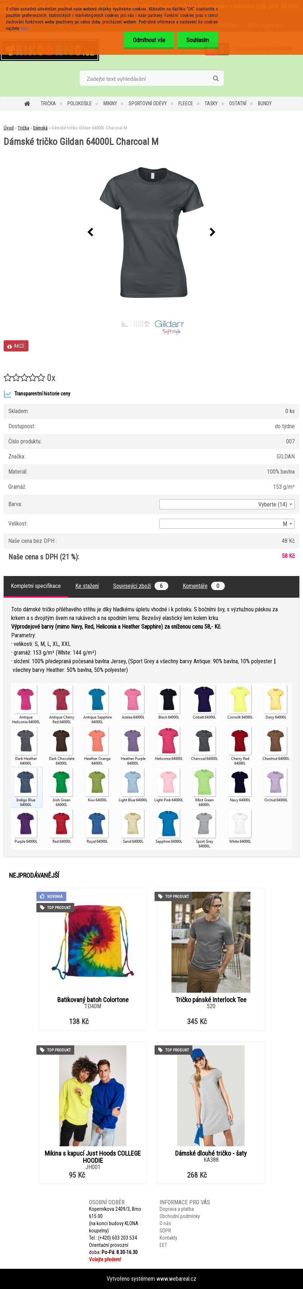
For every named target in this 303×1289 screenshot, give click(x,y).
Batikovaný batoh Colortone (93, 1000)
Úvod (9, 127)
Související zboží (140, 586)
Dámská (40, 127)
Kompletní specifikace (36, 586)
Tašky (211, 103)
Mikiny (110, 103)
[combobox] (227, 504)
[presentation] (90, 232)
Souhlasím (197, 40)
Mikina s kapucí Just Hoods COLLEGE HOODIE (93, 1157)
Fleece (185, 103)
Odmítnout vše (149, 40)
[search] (215, 78)
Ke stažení (87, 586)
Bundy (265, 103)
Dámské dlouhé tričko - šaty (211, 1153)
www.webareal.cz (176, 1278)
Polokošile (79, 103)
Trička (48, 103)
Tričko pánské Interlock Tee (210, 1000)
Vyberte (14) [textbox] (272, 504)
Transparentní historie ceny (37, 394)
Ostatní (237, 103)
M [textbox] (285, 524)
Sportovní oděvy (148, 103)
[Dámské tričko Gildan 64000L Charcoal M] (151, 232)
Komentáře (204, 586)
